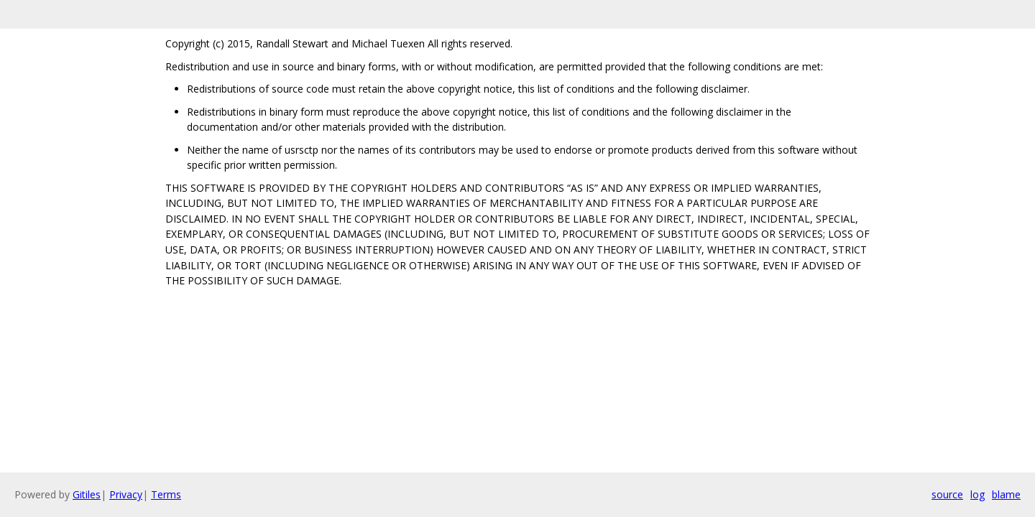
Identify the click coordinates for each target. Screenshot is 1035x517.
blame (1006, 494)
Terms (166, 494)
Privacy (125, 494)
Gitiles (87, 494)
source (947, 494)
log (977, 494)
